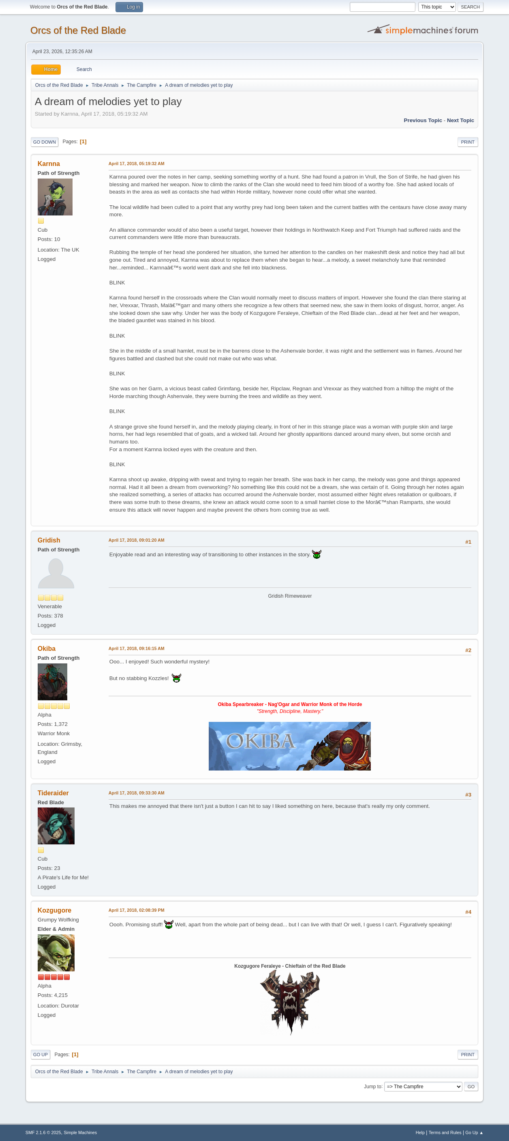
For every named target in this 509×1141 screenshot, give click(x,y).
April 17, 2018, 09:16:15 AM (137, 648)
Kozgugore (54, 910)
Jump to (372, 1086)
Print (468, 142)
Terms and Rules (445, 1132)
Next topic (460, 120)
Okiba (47, 648)
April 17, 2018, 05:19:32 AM (137, 163)
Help (420, 1132)
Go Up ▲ (474, 1132)
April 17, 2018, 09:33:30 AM (137, 792)
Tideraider (53, 793)
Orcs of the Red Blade (78, 30)
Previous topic (423, 120)
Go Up (40, 1054)
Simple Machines (80, 1132)
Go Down (44, 142)
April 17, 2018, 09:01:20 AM (137, 540)
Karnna (49, 163)
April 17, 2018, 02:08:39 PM (137, 910)
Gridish (49, 540)
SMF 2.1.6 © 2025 (43, 1132)
